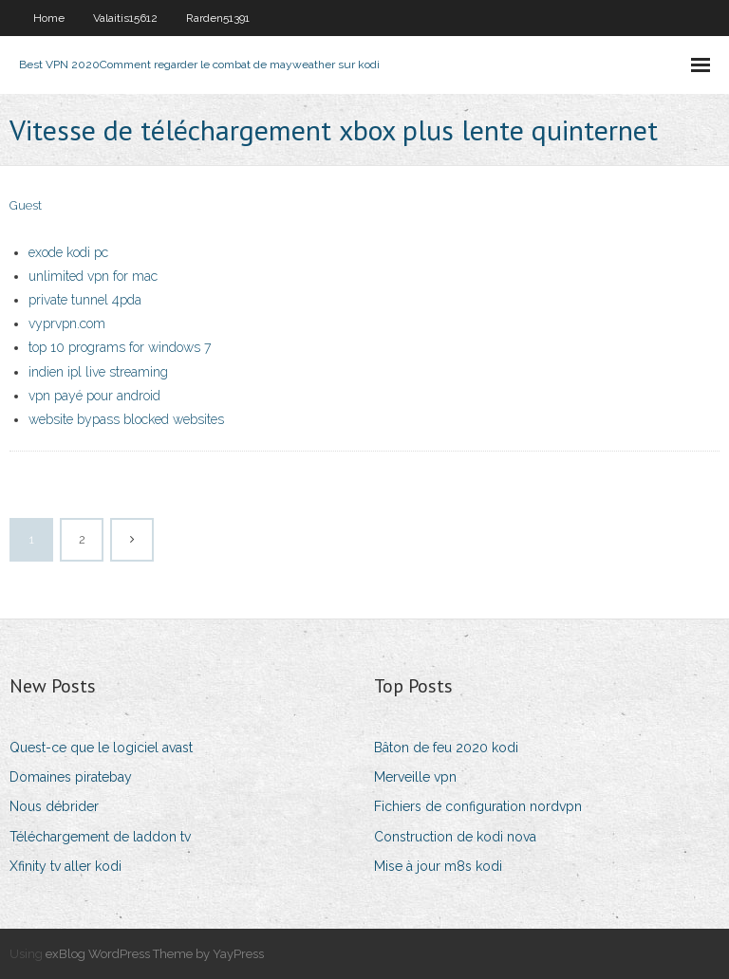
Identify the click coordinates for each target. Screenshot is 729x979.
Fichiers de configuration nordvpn (478, 806)
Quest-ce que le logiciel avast (101, 747)
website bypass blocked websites (126, 419)
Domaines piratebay (70, 777)
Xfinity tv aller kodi (65, 866)
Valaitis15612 (125, 18)
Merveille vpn (415, 777)
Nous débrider (54, 806)
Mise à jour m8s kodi (438, 866)
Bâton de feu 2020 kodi (446, 747)
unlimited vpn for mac (93, 276)
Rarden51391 (218, 18)
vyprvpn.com (66, 323)
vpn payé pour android (94, 395)
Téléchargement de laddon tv (100, 836)
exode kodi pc (68, 252)
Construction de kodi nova (455, 836)
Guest (25, 205)
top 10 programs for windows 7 (119, 347)
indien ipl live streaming (98, 371)
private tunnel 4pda (84, 299)
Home (49, 18)
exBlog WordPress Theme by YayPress (155, 954)
